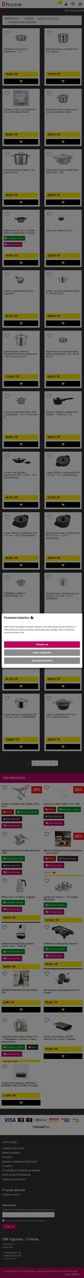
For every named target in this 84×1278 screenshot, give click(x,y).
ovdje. (22, 632)
